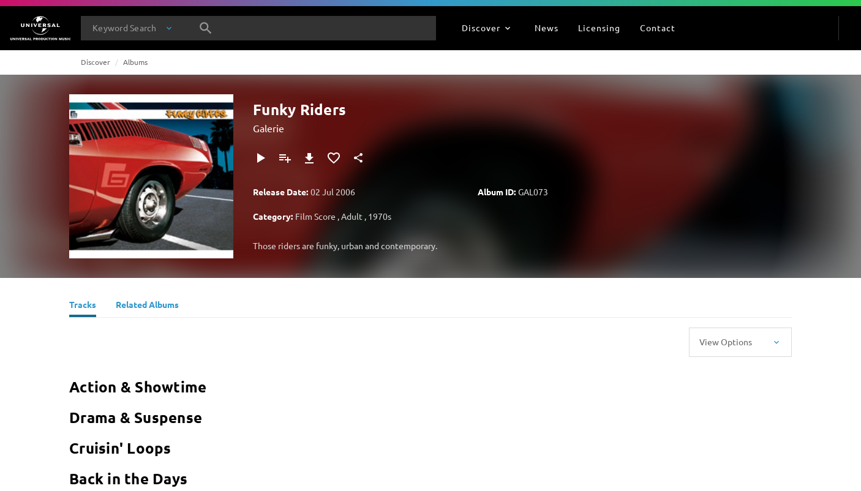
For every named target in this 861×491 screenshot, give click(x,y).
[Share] (358, 158)
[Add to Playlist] (284, 158)
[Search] (206, 28)
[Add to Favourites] (333, 158)
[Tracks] (82, 306)
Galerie (268, 128)
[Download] (309, 158)
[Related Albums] (147, 306)
